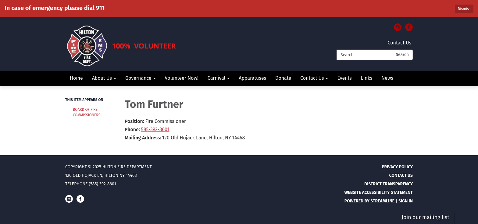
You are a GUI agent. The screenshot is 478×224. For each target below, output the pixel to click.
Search (402, 54)
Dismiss (464, 9)
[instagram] (397, 29)
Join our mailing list (425, 217)
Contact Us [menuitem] (312, 78)
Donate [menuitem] (283, 78)
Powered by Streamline (369, 201)
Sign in (405, 201)
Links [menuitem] (366, 78)
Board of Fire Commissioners (86, 112)
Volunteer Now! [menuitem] (181, 78)
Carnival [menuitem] (216, 78)
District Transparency (388, 184)
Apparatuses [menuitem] (252, 78)
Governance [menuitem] (138, 78)
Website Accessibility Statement (378, 192)
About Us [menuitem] (102, 78)
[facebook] (409, 29)
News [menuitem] (387, 78)
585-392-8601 (155, 129)
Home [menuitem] (76, 78)
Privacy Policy (397, 167)
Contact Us (399, 43)
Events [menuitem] (344, 78)
